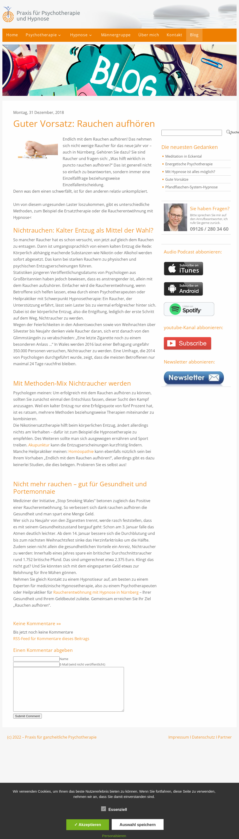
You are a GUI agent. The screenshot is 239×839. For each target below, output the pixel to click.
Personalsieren (114, 836)
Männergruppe (116, 34)
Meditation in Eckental (183, 156)
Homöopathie (81, 451)
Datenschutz (203, 745)
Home (12, 34)
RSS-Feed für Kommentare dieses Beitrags (51, 638)
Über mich (148, 34)
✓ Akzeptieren (87, 824)
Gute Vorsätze (176, 179)
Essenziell (114, 809)
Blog (194, 34)
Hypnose (79, 34)
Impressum (178, 745)
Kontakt (174, 34)
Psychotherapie (41, 34)
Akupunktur (39, 445)
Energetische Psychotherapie (189, 163)
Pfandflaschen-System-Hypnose (191, 187)
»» (58, 623)
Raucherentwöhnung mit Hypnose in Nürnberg (96, 592)
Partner (225, 745)
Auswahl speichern (138, 824)
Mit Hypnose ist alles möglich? (190, 171)
